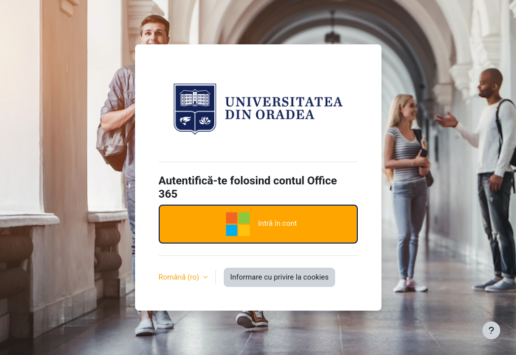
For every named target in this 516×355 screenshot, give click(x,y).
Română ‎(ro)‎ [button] (180, 277)
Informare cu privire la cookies (279, 277)
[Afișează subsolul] (491, 330)
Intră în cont (258, 224)
